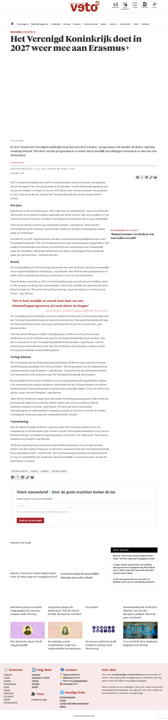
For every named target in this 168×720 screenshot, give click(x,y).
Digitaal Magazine (39, 24)
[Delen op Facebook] (138, 177)
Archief (134, 11)
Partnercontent (10, 702)
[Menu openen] (12, 24)
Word (65, 674)
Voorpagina (22, 24)
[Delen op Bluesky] (155, 177)
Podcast (145, 24)
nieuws (34, 471)
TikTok (46, 677)
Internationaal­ (10, 684)
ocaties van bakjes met (71, 703)
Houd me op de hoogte (30, 520)
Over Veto (144, 11)
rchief (63, 700)
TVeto (136, 24)
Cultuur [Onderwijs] (7, 690)
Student (77, 24)
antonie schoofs (20, 471)
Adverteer (115, 11)
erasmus (45, 471)
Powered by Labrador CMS (84, 716)
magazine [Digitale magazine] (68, 697)
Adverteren (68, 677)
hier (135, 690)
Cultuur (113, 24)
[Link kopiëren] (151, 177)
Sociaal (66, 24)
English (7, 699)
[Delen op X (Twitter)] (142, 177)
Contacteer (68, 684)
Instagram (36, 677)
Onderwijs (56, 24)
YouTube (35, 684)
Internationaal (91, 24)
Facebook (36, 674)
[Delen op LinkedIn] (146, 177)
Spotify (35, 687)
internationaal (59, 471)
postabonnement (79, 681)
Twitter (35, 681)
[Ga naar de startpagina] (84, 10)
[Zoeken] (154, 10)
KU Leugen (8, 696)
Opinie (103, 24)
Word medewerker (125, 12)
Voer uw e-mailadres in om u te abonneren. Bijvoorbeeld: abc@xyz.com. (43, 512)
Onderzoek (125, 24)
